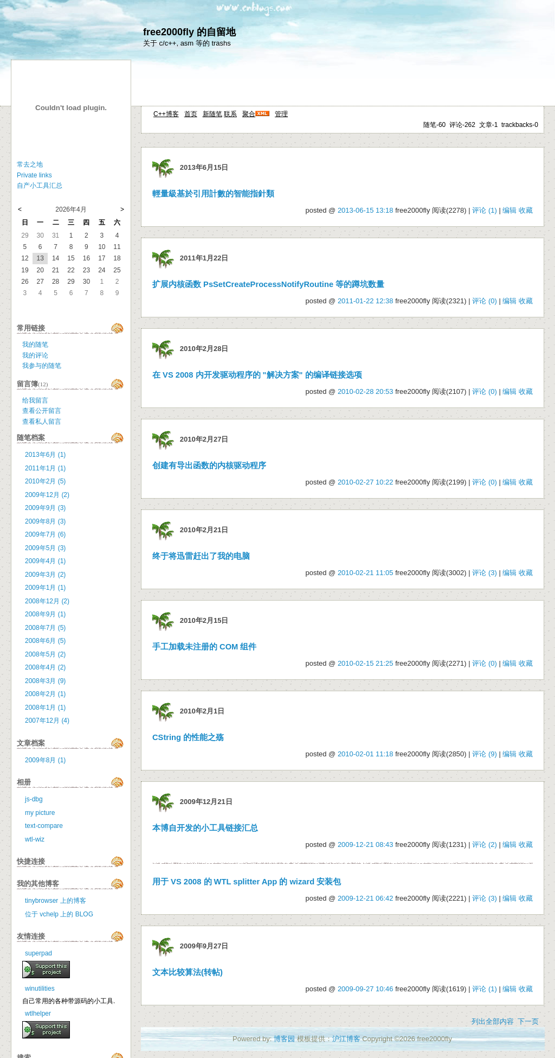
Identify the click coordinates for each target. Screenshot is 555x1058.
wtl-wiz (34, 839)
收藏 (526, 210)
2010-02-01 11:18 (365, 754)
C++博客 (166, 114)
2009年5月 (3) (45, 548)
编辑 (509, 210)
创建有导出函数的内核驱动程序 (209, 465)
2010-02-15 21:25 (365, 663)
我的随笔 (35, 344)
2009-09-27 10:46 (365, 989)
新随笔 (212, 114)
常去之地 (30, 164)
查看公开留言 (41, 411)
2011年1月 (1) (45, 468)
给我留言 (35, 400)
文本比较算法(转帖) (187, 972)
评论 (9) (484, 754)
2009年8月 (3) (45, 521)
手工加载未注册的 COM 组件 (204, 646)
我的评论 (35, 355)
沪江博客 (346, 1039)
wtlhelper (38, 1013)
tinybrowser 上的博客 (55, 900)
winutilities (40, 988)
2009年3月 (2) (45, 574)
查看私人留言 (41, 421)
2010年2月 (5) (45, 481)
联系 (230, 114)
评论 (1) (484, 210)
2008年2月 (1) (45, 694)
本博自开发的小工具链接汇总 (205, 828)
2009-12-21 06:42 (365, 898)
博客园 (284, 1039)
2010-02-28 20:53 (365, 391)
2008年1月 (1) (45, 707)
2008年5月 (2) (45, 654)
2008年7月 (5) (45, 628)
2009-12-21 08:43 (365, 844)
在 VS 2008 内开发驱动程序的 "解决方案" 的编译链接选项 (257, 375)
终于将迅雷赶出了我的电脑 (201, 556)
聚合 (248, 114)
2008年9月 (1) (45, 614)
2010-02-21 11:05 (365, 573)
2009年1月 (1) (45, 587)
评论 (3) (484, 573)
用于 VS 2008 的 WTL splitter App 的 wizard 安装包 (246, 881)
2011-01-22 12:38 (365, 301)
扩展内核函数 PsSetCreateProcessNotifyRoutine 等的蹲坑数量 (268, 284)
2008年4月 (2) (45, 667)
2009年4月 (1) (45, 561)
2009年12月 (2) (47, 495)
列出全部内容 (493, 1021)
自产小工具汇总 (39, 185)
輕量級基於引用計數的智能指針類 (213, 193)
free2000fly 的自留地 (189, 32)
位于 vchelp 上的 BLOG (59, 914)
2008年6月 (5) (45, 641)
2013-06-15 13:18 (365, 210)
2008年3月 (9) (45, 681)
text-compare (44, 826)
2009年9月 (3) (45, 508)
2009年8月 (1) (45, 760)
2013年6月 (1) (45, 454)
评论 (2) (484, 844)
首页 (190, 114)
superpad (38, 953)
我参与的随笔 (41, 365)
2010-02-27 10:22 (365, 482)
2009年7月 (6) (45, 534)
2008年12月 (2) (47, 601)
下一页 (528, 1021)
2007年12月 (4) (47, 720)
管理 (281, 114)
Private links (34, 175)
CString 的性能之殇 (188, 737)
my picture (40, 813)
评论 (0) (484, 301)
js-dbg (34, 799)
